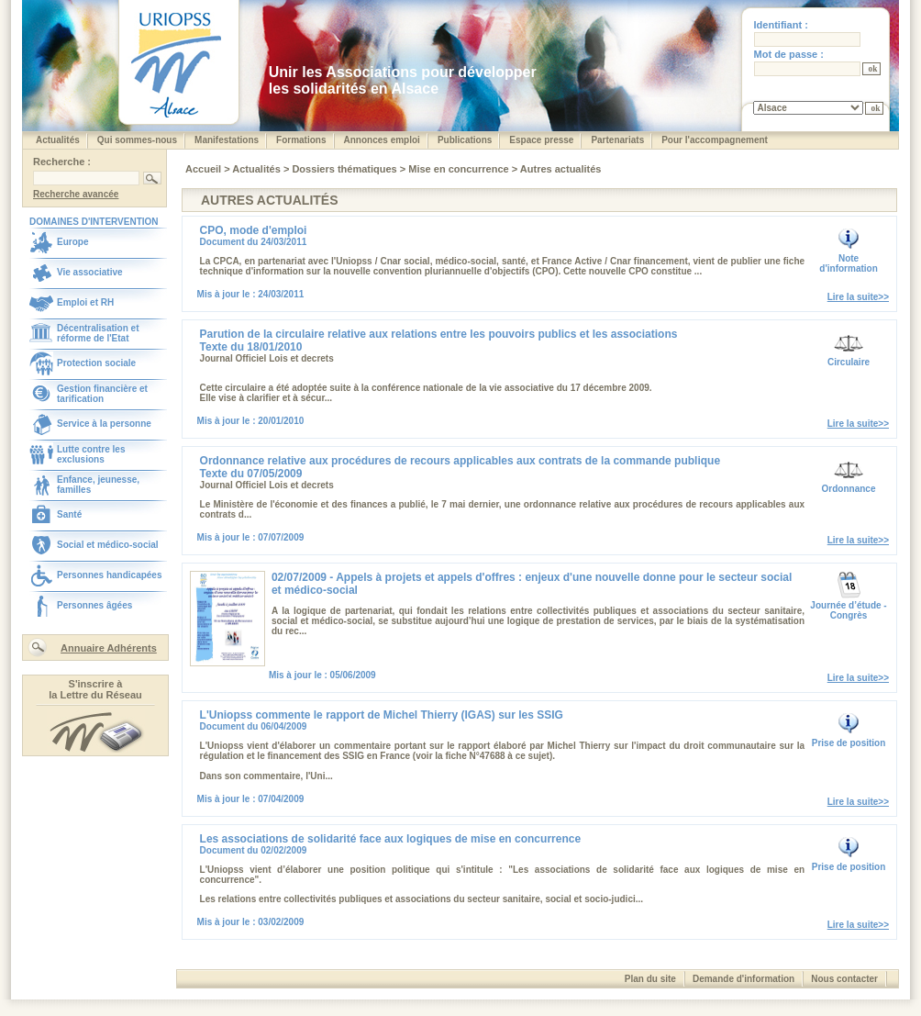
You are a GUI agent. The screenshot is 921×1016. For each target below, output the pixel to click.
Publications (465, 140)
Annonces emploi (382, 140)
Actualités (58, 140)
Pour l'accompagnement (714, 140)
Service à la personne (104, 424)
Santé (69, 514)
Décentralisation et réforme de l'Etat (98, 333)
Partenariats (617, 140)
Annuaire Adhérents (109, 647)
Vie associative (90, 272)
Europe (72, 242)
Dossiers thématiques (345, 168)
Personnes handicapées (109, 575)
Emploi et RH (85, 302)
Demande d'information (743, 979)
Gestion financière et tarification (102, 394)
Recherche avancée (75, 194)
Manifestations (226, 140)
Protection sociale (96, 363)
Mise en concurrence (460, 168)
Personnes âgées (94, 605)
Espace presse (541, 140)
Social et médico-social (108, 545)
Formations (301, 140)
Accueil (204, 168)
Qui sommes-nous (137, 140)
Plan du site (650, 979)
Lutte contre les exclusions (91, 454)
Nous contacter (844, 979)
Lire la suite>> (858, 297)
